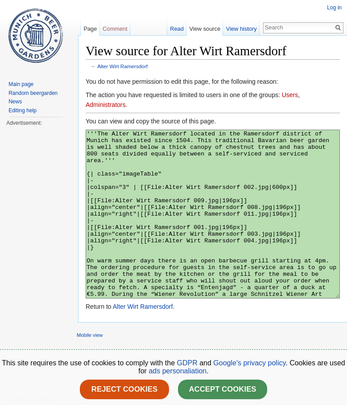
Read (177, 28)
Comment (115, 28)
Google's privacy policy (249, 363)
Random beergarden (33, 93)
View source (205, 28)
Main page (20, 84)
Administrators (105, 104)
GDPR (188, 363)
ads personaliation (178, 371)
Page (90, 28)
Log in (334, 7)
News (15, 101)
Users (290, 94)
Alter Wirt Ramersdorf (122, 66)
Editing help (22, 110)
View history (241, 28)
